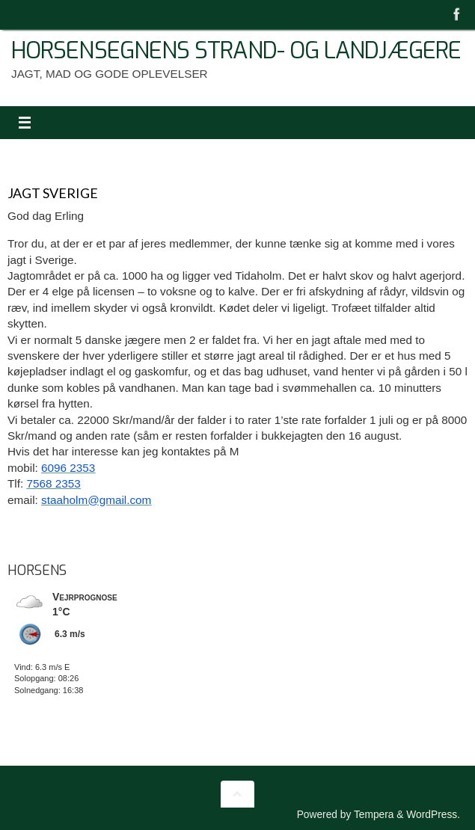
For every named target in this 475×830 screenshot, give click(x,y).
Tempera (374, 814)
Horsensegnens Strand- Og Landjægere (236, 51)
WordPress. (433, 814)
